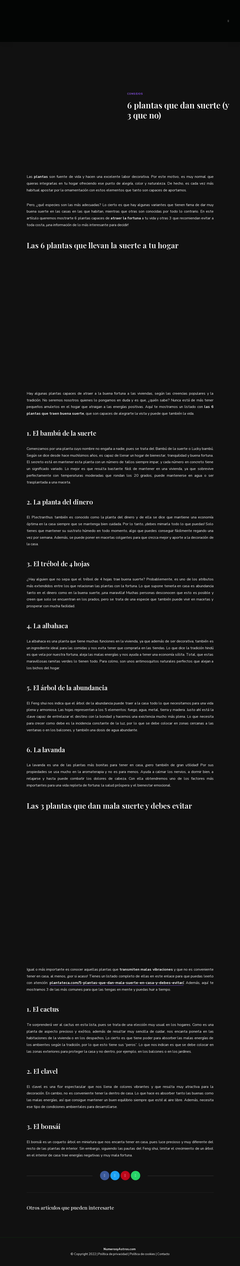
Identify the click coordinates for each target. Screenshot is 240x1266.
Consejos (135, 94)
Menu (228, 21)
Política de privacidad (113, 1254)
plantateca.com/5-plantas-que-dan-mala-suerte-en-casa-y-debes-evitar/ (116, 982)
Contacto (163, 1254)
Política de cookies (142, 1254)
